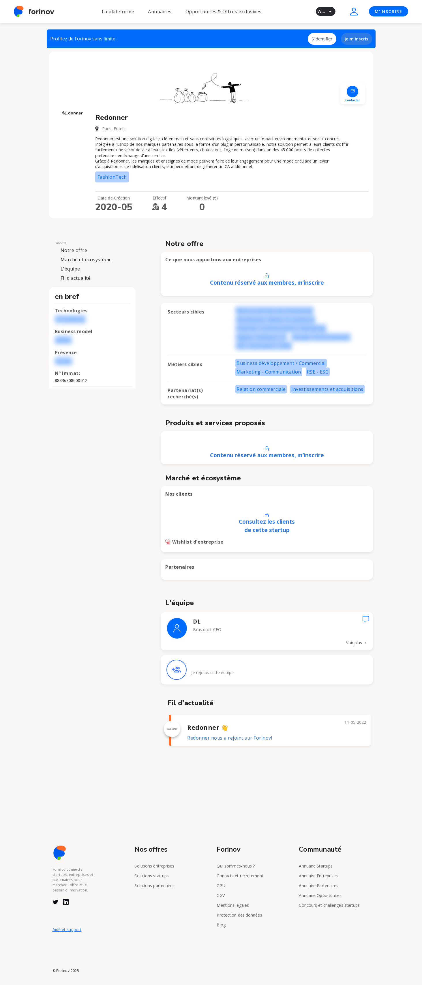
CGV (220, 895)
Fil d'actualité (76, 278)
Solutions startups (151, 875)
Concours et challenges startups (329, 905)
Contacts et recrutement (240, 875)
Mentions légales (233, 905)
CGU (221, 885)
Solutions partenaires (154, 885)
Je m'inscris (356, 39)
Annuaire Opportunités (320, 895)
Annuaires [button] (160, 11)
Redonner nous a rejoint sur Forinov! (229, 738)
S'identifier (322, 39)
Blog (221, 925)
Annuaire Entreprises (318, 875)
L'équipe (70, 269)
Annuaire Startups (316, 866)
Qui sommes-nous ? (236, 866)
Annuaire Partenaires (318, 885)
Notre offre (74, 250)
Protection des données (239, 915)
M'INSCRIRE (388, 11)
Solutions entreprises (154, 866)
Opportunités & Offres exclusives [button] (223, 11)
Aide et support (67, 929)
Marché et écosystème (86, 259)
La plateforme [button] (118, 11)
